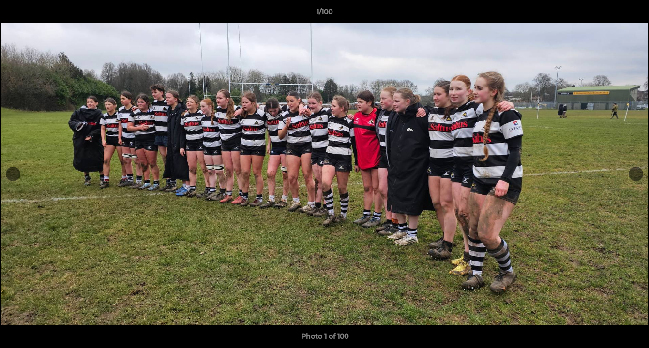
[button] (631, 14)
